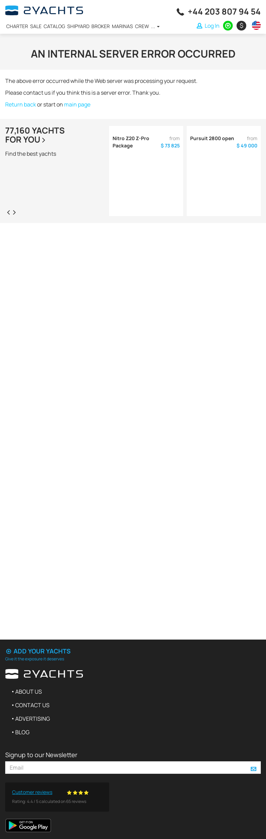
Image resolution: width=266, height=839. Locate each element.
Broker (100, 26)
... (155, 26)
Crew (142, 26)
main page (77, 104)
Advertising (32, 718)
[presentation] (8, 212)
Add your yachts (38, 651)
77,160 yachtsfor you (35, 135)
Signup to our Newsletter (41, 755)
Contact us (32, 705)
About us (28, 691)
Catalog (54, 26)
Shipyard (78, 26)
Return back (20, 104)
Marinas (122, 26)
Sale (36, 26)
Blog (22, 732)
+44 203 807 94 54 (224, 11)
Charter (17, 26)
